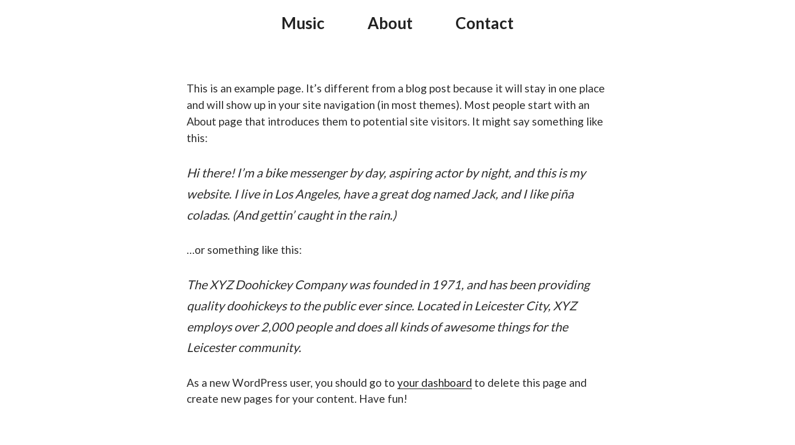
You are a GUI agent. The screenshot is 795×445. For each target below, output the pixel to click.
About (390, 23)
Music (303, 23)
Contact (484, 23)
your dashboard (434, 382)
